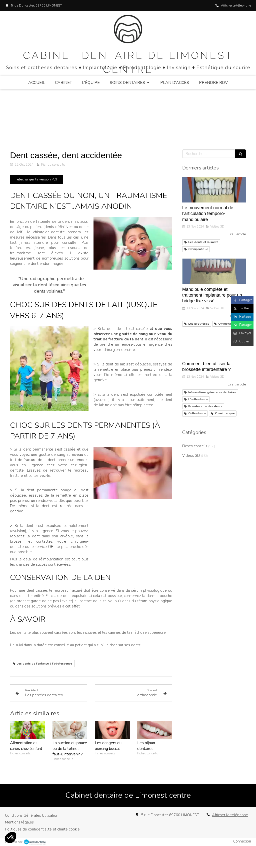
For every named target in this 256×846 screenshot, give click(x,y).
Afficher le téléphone (236, 5)
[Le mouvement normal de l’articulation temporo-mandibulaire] (214, 189)
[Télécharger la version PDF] (36, 179)
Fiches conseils (194, 446)
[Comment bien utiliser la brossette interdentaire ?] (214, 345)
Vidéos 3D (191, 455)
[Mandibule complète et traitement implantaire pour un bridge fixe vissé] (214, 271)
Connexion (242, 841)
